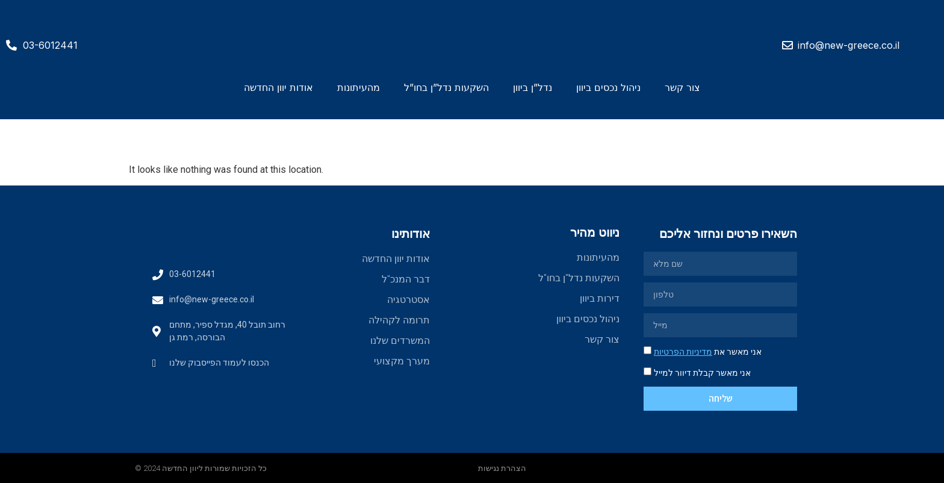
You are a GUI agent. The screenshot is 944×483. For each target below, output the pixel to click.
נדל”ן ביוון (532, 87)
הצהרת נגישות (502, 468)
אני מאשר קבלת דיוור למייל (702, 373)
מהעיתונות (358, 87)
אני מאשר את (708, 352)
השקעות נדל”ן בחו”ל (446, 87)
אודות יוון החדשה (278, 87)
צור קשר (682, 87)
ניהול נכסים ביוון (608, 87)
